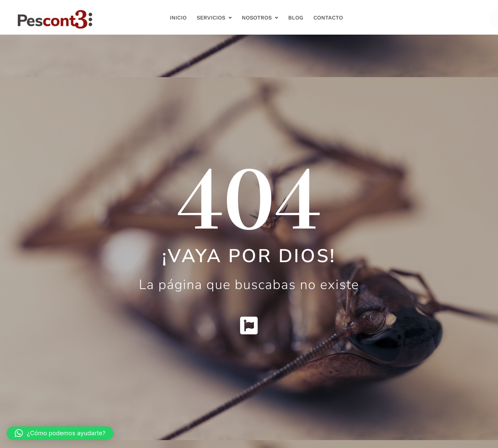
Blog (295, 17)
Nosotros (260, 17)
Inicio (178, 17)
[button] (60, 433)
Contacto (328, 17)
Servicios (214, 17)
